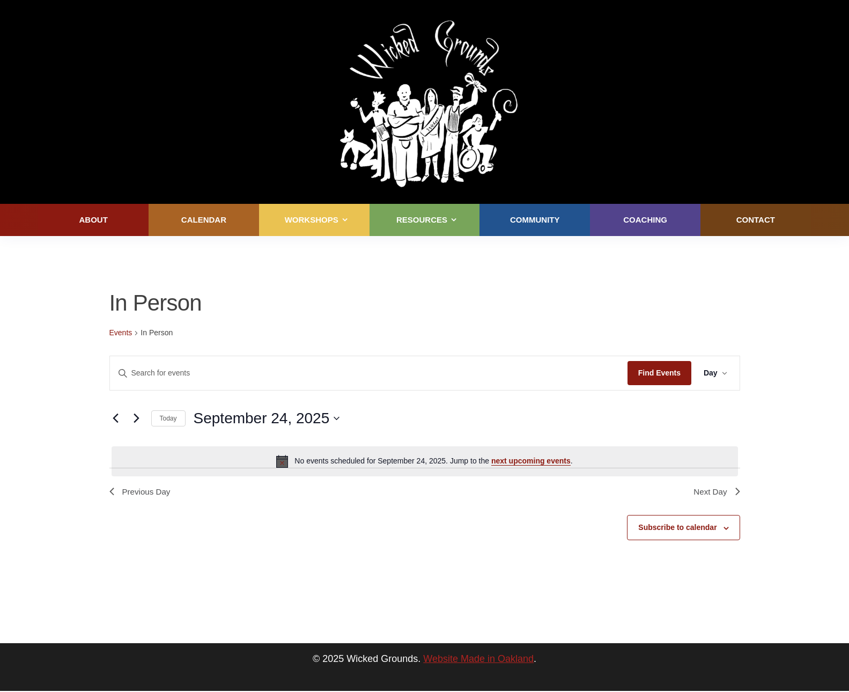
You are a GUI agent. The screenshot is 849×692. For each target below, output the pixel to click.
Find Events (658, 373)
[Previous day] (115, 418)
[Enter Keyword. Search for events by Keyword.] (368, 373)
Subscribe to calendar (677, 529)
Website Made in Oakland (478, 659)
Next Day (716, 492)
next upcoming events (531, 461)
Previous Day (141, 492)
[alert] (425, 461)
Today (168, 418)
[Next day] (136, 418)
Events (120, 332)
